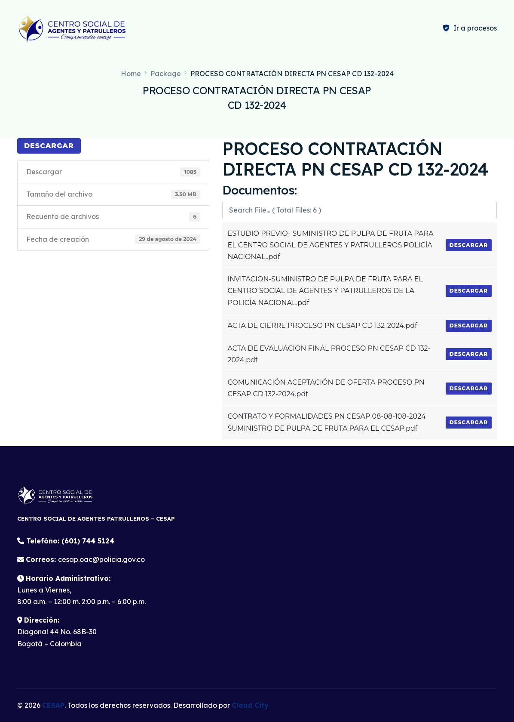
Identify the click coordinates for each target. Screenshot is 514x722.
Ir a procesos (475, 28)
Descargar (49, 146)
